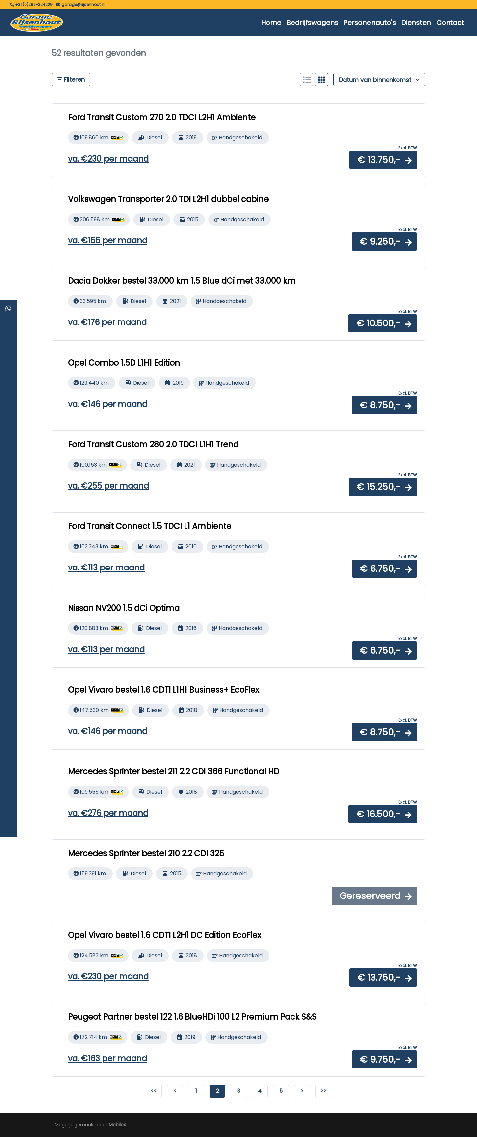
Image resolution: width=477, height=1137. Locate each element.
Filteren (71, 79)
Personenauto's (370, 22)
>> (323, 1091)
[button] (383, 160)
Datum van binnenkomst (379, 80)
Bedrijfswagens (312, 22)
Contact (450, 22)
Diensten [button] (416, 22)
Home (271, 22)
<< (154, 1091)
